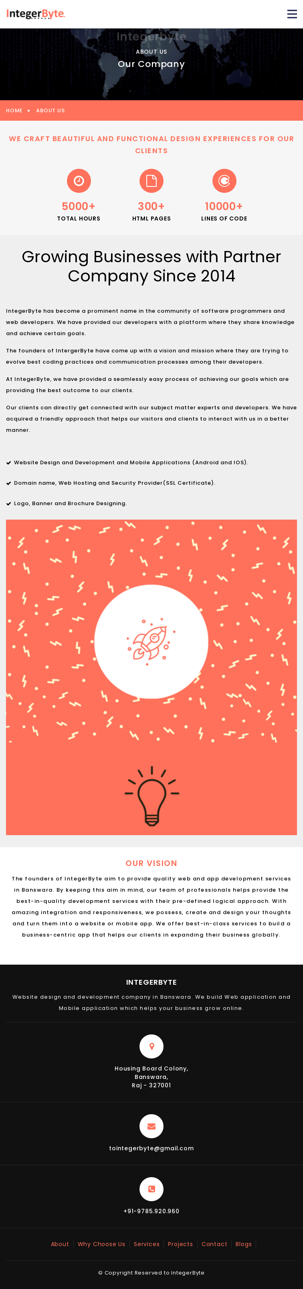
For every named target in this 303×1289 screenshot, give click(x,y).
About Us (50, 110)
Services (147, 1244)
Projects (180, 1244)
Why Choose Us (101, 1244)
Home (14, 110)
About (60, 1244)
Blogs (244, 1244)
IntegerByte (151, 982)
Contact (215, 1244)
